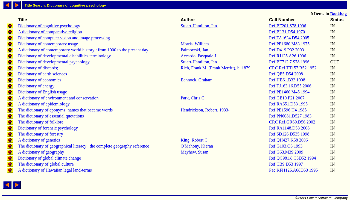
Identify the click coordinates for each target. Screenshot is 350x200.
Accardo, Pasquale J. (199, 56)
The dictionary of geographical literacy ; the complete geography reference (83, 146)
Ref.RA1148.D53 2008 (289, 128)
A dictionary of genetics (39, 140)
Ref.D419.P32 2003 (286, 50)
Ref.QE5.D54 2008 (286, 74)
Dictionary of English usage (42, 92)
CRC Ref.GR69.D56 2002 (292, 122)
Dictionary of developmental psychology (54, 62)
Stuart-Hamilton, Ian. (199, 25)
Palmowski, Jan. (195, 50)
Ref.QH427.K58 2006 (288, 140)
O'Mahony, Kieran (197, 146)
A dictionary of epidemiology (44, 104)
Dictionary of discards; (38, 68)
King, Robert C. (195, 140)
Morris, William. (195, 44)
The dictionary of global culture (46, 164)
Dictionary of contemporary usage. (48, 44)
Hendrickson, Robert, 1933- (205, 110)
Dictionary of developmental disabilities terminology (64, 56)
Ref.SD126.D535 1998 (289, 134)
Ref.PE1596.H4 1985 (288, 110)
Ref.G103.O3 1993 (285, 146)
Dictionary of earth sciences (42, 74)
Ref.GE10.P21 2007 (286, 98)
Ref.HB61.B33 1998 (287, 80)
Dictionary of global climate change (49, 158)
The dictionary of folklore (40, 122)
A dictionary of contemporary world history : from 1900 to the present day (83, 50)
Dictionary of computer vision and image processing (64, 38)
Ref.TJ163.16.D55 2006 (290, 86)
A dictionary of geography (41, 152)
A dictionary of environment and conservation (58, 98)
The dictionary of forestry (40, 134)
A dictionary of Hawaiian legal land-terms (55, 170)
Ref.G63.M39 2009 (286, 152)
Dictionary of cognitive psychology (49, 25)
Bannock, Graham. (197, 80)
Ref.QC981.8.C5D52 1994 (292, 158)
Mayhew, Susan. (195, 152)
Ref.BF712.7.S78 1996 (289, 62)
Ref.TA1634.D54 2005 (289, 38)
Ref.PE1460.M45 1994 (289, 92)
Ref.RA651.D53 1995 (288, 104)
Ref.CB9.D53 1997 (286, 164)
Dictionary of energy (36, 86)
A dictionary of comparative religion (50, 32)
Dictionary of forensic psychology (48, 128)
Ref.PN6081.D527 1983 (290, 116)
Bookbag (338, 13)
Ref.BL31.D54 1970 (287, 32)
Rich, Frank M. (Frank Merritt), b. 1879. (216, 68)
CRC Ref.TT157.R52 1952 (292, 68)
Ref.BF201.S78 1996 (287, 25)
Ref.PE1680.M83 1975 (289, 44)
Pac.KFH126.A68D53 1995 (293, 170)
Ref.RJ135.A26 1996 (287, 56)
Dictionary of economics (39, 80)
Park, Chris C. (193, 98)
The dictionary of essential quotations (51, 116)
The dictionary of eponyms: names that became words (65, 110)
